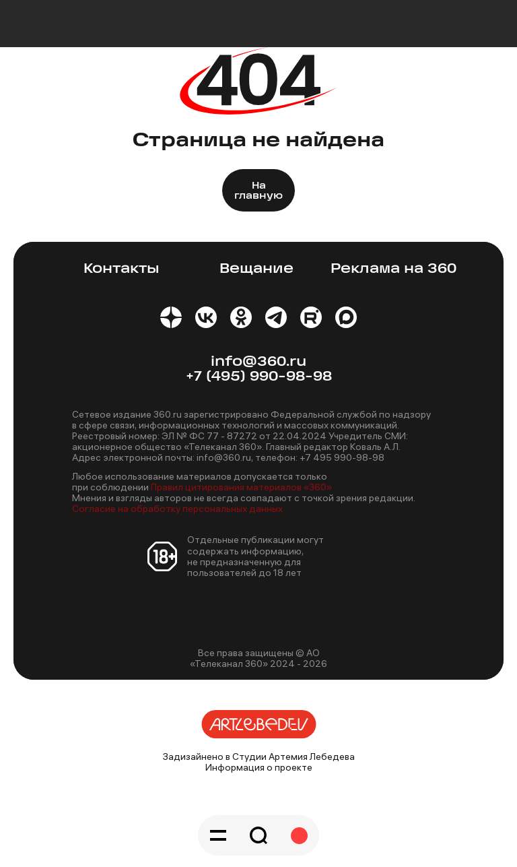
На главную (258, 191)
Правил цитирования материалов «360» (241, 487)
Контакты (121, 269)
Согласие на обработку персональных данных (177, 509)
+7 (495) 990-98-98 (259, 377)
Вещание (256, 269)
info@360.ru (258, 362)
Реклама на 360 (393, 269)
